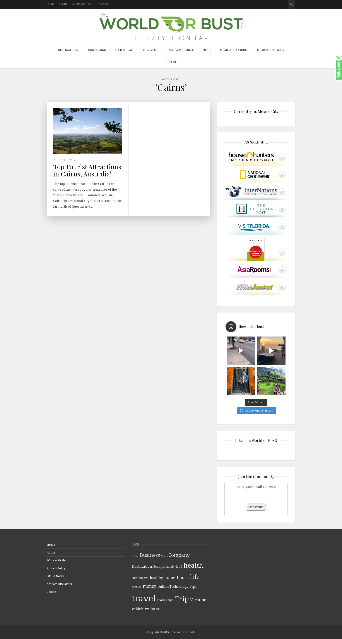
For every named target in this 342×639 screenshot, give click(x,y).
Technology (178, 586)
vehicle (138, 609)
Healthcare (140, 578)
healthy (156, 577)
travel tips (165, 600)
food (179, 567)
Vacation (198, 599)
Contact (102, 4)
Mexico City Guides (234, 50)
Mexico (137, 587)
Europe (158, 566)
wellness (152, 609)
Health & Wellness (179, 50)
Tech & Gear (124, 50)
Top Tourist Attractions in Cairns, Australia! (87, 170)
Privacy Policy (56, 568)
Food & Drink (96, 50)
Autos (206, 50)
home (170, 577)
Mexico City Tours (270, 50)
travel (144, 598)
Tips (193, 586)
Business (150, 555)
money (149, 586)
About (63, 4)
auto (135, 556)
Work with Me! (82, 4)
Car (164, 555)
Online (163, 586)
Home (50, 4)
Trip (182, 598)
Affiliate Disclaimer (59, 584)
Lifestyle (148, 50)
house (183, 577)
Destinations (68, 50)
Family (170, 567)
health (193, 565)
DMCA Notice (56, 576)
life (195, 577)
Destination (142, 566)
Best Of (171, 62)
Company (179, 555)
